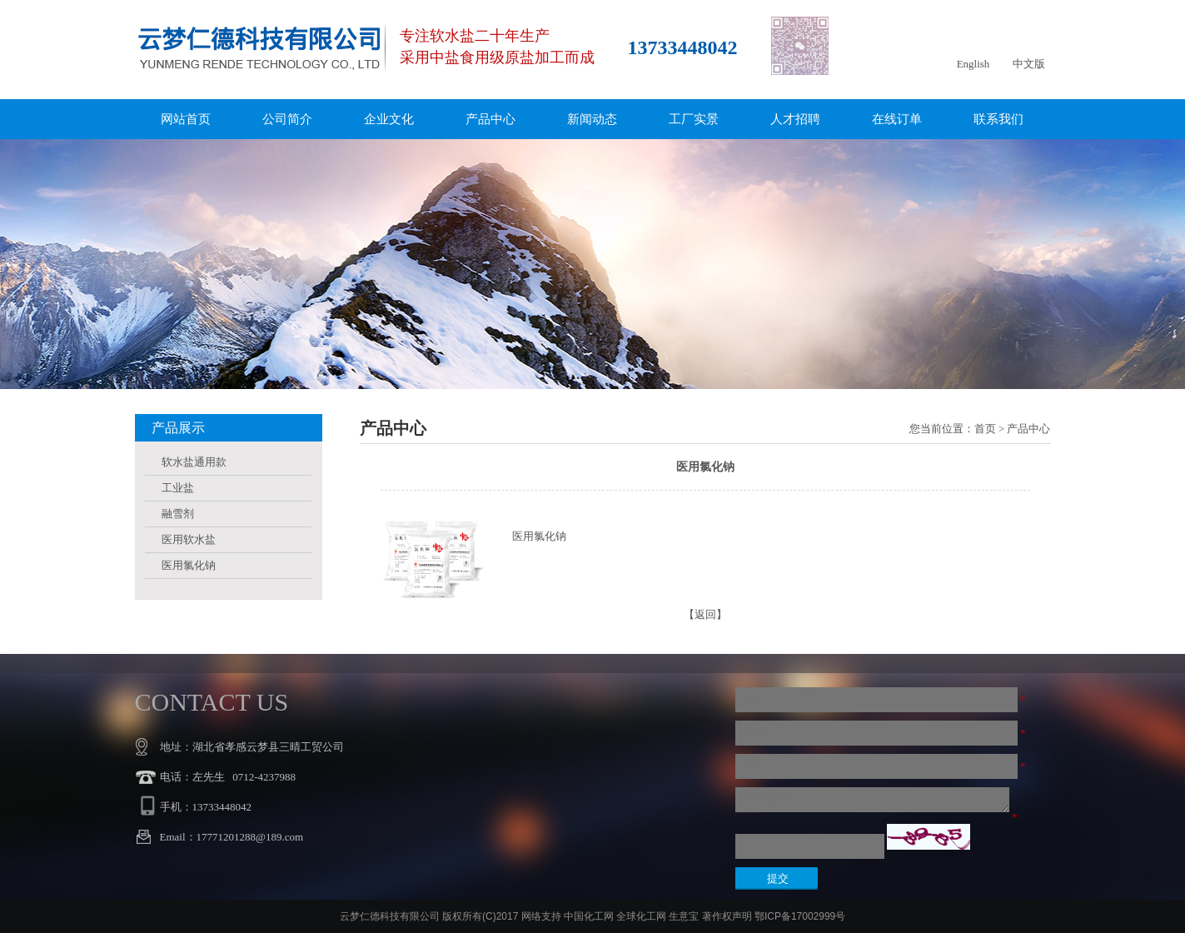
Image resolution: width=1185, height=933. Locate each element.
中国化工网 (589, 916)
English (973, 63)
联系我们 (998, 119)
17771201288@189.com (250, 837)
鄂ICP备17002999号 (799, 916)
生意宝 (684, 916)
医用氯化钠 (189, 565)
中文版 (1029, 63)
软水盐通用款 (194, 462)
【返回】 (705, 614)
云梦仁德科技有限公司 (390, 916)
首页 (985, 428)
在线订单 (897, 119)
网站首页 (186, 119)
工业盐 (178, 487)
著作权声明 (727, 916)
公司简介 (287, 119)
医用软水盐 (189, 539)
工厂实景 (694, 119)
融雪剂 (178, 513)
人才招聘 (795, 119)
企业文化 (389, 119)
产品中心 (490, 119)
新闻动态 (592, 119)
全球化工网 (641, 916)
